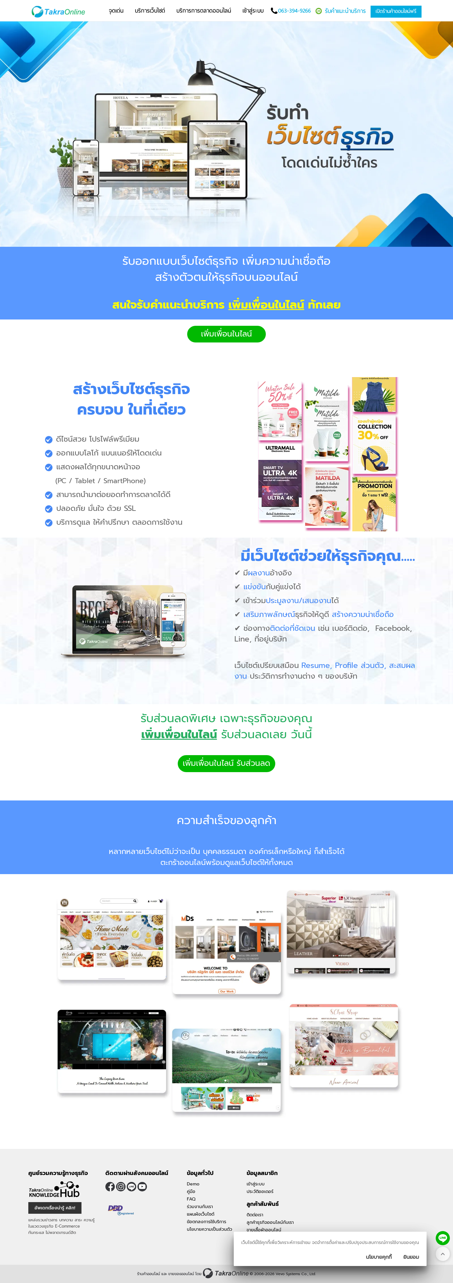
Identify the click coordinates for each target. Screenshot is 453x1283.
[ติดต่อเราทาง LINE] (443, 1238)
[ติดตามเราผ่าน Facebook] (110, 1186)
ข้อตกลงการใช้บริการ (206, 1221)
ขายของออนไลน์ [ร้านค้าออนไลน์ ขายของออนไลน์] (181, 1274)
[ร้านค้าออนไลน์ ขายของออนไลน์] (226, 1273)
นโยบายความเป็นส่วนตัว (209, 1229)
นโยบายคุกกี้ (379, 1257)
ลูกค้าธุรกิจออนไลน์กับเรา (270, 1222)
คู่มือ (191, 1191)
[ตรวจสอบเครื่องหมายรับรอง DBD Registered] (121, 1211)
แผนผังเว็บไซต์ (200, 1214)
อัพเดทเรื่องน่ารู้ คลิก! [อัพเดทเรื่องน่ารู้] (55, 1208)
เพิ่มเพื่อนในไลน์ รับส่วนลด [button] (226, 763)
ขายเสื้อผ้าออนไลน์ (264, 1230)
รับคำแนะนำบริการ (345, 11)
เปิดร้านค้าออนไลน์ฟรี (396, 11)
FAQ (191, 1199)
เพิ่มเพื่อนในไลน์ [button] (226, 334)
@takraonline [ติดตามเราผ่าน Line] (131, 1186)
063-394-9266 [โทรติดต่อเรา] (294, 10)
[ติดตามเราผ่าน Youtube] (142, 1186)
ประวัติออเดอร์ (260, 1191)
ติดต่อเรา (255, 1215)
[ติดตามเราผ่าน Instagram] (121, 1186)
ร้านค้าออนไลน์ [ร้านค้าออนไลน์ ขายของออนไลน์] (148, 1274)
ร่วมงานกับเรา (200, 1206)
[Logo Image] (59, 12)
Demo (193, 1184)
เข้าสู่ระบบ (256, 1184)
